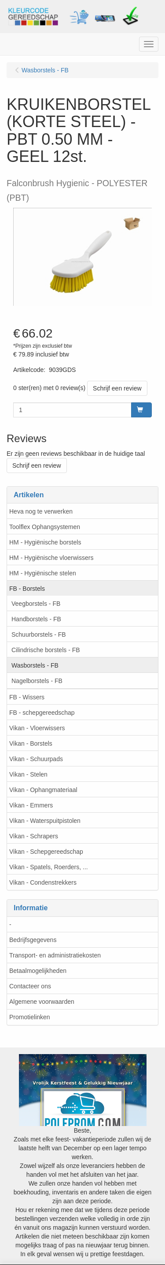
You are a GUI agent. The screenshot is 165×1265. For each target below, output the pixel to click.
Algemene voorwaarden (41, 1001)
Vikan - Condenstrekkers (43, 882)
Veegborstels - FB (35, 603)
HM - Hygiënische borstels (45, 542)
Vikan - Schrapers (33, 836)
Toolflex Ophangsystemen (44, 526)
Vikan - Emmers (31, 805)
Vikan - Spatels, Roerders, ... (48, 867)
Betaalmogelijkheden (37, 970)
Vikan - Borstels (30, 743)
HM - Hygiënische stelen (42, 573)
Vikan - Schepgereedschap (46, 851)
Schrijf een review (117, 388)
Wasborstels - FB (35, 665)
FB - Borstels (27, 588)
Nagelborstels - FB (36, 680)
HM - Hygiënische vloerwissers (51, 557)
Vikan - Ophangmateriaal (43, 789)
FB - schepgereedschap (42, 712)
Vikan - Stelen (28, 774)
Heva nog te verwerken (41, 511)
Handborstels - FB (36, 619)
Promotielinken (29, 1017)
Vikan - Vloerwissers (37, 728)
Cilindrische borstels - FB (45, 649)
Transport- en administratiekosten (55, 955)
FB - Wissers (26, 697)
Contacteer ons (30, 986)
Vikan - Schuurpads (36, 758)
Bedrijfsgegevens (32, 939)
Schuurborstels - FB (38, 634)
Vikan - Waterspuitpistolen (45, 820)
